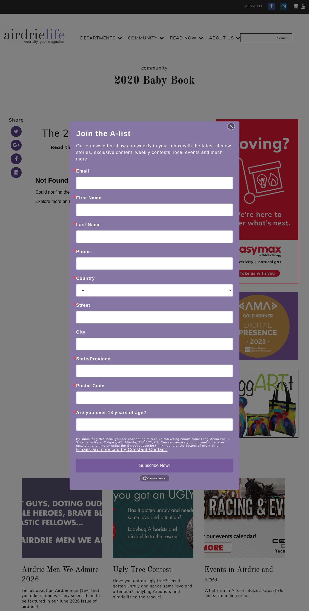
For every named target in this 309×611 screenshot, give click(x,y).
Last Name (88, 225)
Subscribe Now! (154, 465)
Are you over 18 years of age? (111, 413)
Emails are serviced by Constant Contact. (121, 449)
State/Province (93, 359)
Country (85, 278)
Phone (83, 251)
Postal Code (90, 386)
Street (83, 305)
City (80, 332)
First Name (89, 198)
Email (82, 171)
